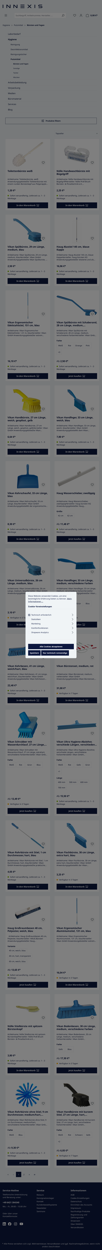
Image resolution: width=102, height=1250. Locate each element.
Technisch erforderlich (41, 615)
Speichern (34, 653)
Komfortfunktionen (39, 628)
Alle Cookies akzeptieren (51, 646)
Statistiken (36, 619)
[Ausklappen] (72, 614)
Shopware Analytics (40, 632)
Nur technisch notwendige (55, 653)
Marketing (36, 623)
